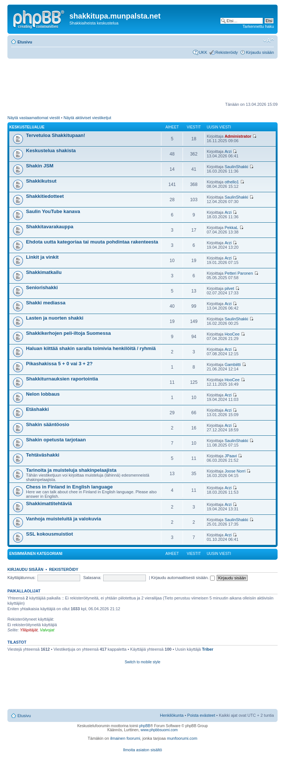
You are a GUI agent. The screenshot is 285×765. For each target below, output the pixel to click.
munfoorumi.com (182, 738)
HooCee (232, 334)
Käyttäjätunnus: (21, 577)
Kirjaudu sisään (260, 52)
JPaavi (231, 456)
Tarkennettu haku (258, 26)
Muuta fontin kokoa (268, 40)
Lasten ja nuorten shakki (54, 318)
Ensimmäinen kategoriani (35, 554)
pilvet (229, 288)
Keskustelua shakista (51, 150)
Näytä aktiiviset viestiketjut (87, 117)
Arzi (228, 151)
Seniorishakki (42, 287)
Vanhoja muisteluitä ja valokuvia (63, 519)
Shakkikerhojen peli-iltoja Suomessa (68, 333)
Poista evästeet (201, 715)
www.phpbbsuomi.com (159, 730)
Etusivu (24, 42)
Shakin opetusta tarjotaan (56, 439)
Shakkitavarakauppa (49, 226)
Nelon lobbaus (43, 394)
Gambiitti (232, 364)
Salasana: (92, 577)
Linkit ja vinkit (42, 257)
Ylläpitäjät (29, 630)
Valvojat (47, 630)
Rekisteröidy (226, 52)
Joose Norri (235, 471)
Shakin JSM (39, 166)
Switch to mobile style (142, 662)
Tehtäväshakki (42, 455)
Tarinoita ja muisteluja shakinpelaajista (71, 470)
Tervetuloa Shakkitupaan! (55, 135)
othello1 (232, 182)
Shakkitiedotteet (45, 196)
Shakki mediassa (45, 302)
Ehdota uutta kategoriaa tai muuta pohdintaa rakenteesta (92, 242)
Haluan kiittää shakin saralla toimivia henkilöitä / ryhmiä (91, 348)
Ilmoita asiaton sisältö (142, 750)
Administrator (238, 136)
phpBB (144, 726)
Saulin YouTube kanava (53, 211)
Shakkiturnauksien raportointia (62, 379)
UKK (203, 52)
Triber (207, 649)
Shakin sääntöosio (47, 424)
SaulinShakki (236, 166)
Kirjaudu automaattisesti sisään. (182, 577)
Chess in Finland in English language (69, 487)
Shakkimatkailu (44, 272)
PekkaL (231, 227)
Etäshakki (37, 409)
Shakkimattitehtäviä (49, 503)
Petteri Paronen (239, 273)
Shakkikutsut (41, 181)
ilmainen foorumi (125, 738)
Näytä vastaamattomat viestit (33, 117)
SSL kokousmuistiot (49, 534)
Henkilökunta (172, 715)
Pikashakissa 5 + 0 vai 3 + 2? (59, 363)
